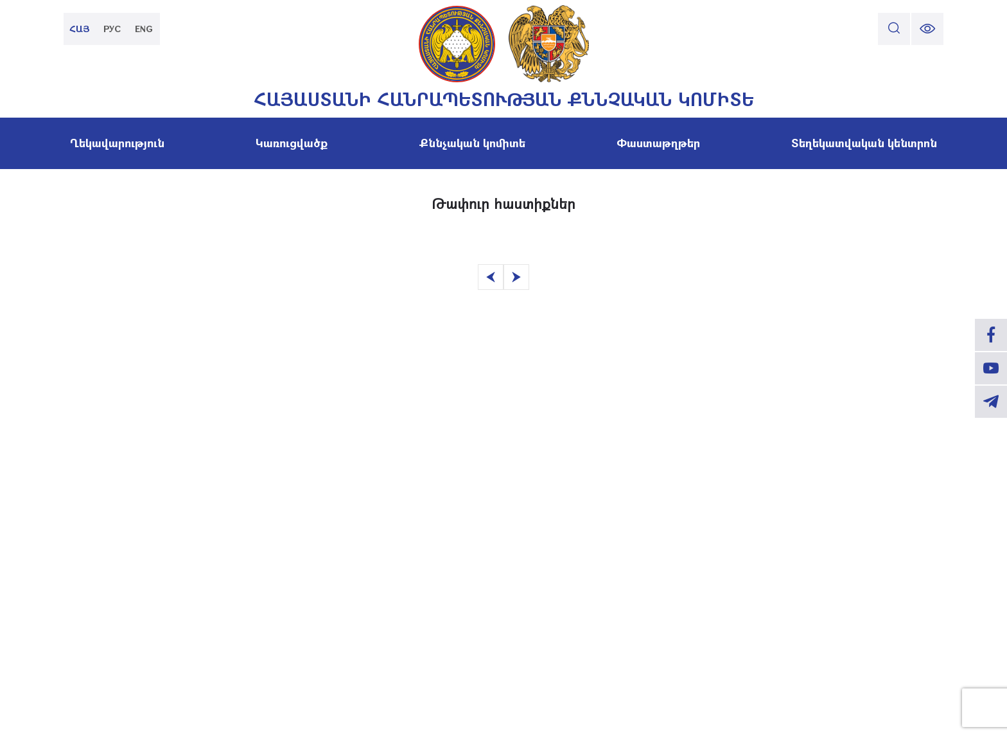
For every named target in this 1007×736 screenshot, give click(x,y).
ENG (144, 28)
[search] (894, 29)
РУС (112, 28)
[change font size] (927, 29)
